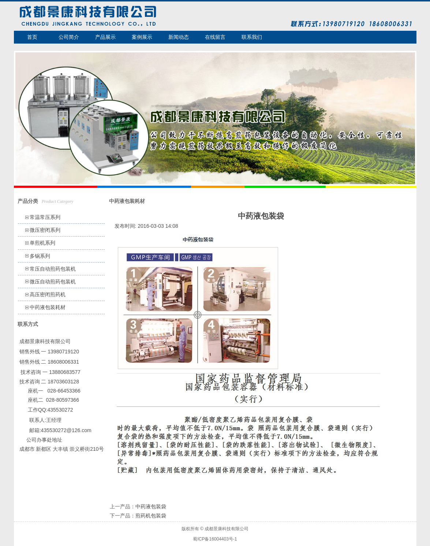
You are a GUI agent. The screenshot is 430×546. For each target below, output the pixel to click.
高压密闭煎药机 (48, 294)
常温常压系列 (45, 217)
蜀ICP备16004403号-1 (215, 539)
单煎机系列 (42, 243)
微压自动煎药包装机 (53, 282)
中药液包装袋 (150, 506)
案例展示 (142, 37)
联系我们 (252, 37)
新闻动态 (178, 37)
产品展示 (105, 37)
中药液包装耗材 (48, 307)
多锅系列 (40, 256)
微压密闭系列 (45, 230)
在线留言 (215, 37)
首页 (32, 37)
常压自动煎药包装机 (53, 269)
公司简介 (69, 37)
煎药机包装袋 (150, 516)
